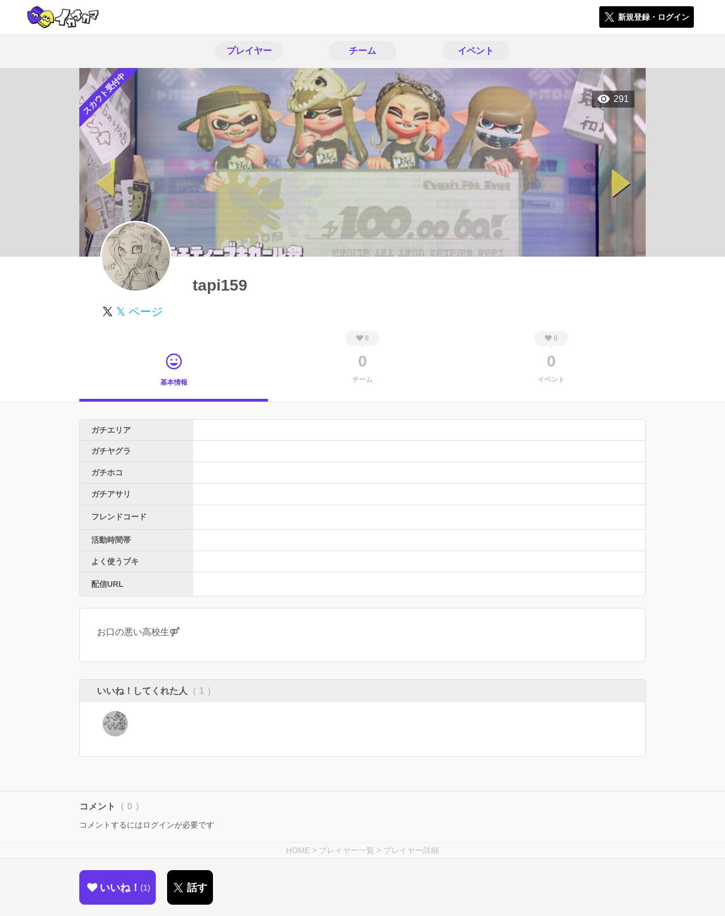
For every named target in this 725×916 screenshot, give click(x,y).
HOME (298, 850)
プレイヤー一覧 (346, 850)
